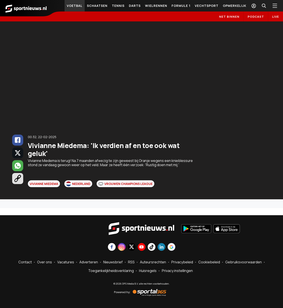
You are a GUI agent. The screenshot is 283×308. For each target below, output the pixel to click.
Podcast (256, 17)
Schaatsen (97, 6)
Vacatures (65, 262)
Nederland (78, 183)
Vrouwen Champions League (125, 183)
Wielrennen (156, 6)
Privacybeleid (182, 262)
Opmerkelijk (234, 6)
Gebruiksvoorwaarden (243, 262)
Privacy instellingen (177, 270)
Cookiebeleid (209, 262)
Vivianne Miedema (44, 184)
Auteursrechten (153, 262)
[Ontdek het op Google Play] (196, 229)
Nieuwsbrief (113, 262)
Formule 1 (181, 6)
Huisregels (148, 270)
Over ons (44, 262)
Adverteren (88, 262)
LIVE (275, 17)
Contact (25, 262)
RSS (131, 262)
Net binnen (229, 17)
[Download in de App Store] (226, 229)
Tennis (118, 6)
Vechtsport (206, 6)
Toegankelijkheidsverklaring (111, 270)
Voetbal (74, 6)
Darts (135, 6)
